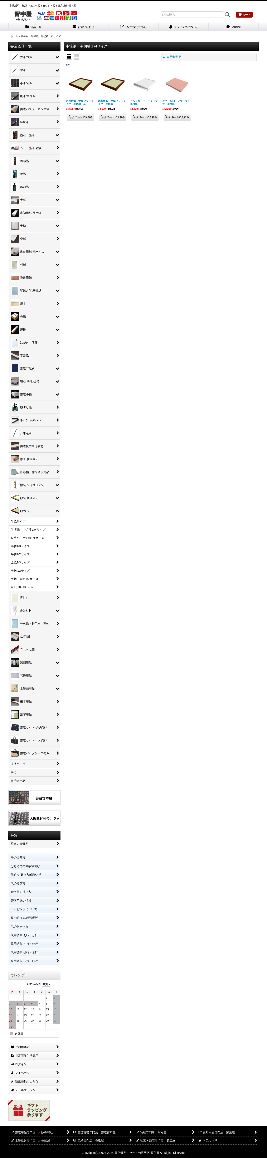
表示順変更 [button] (172, 57)
